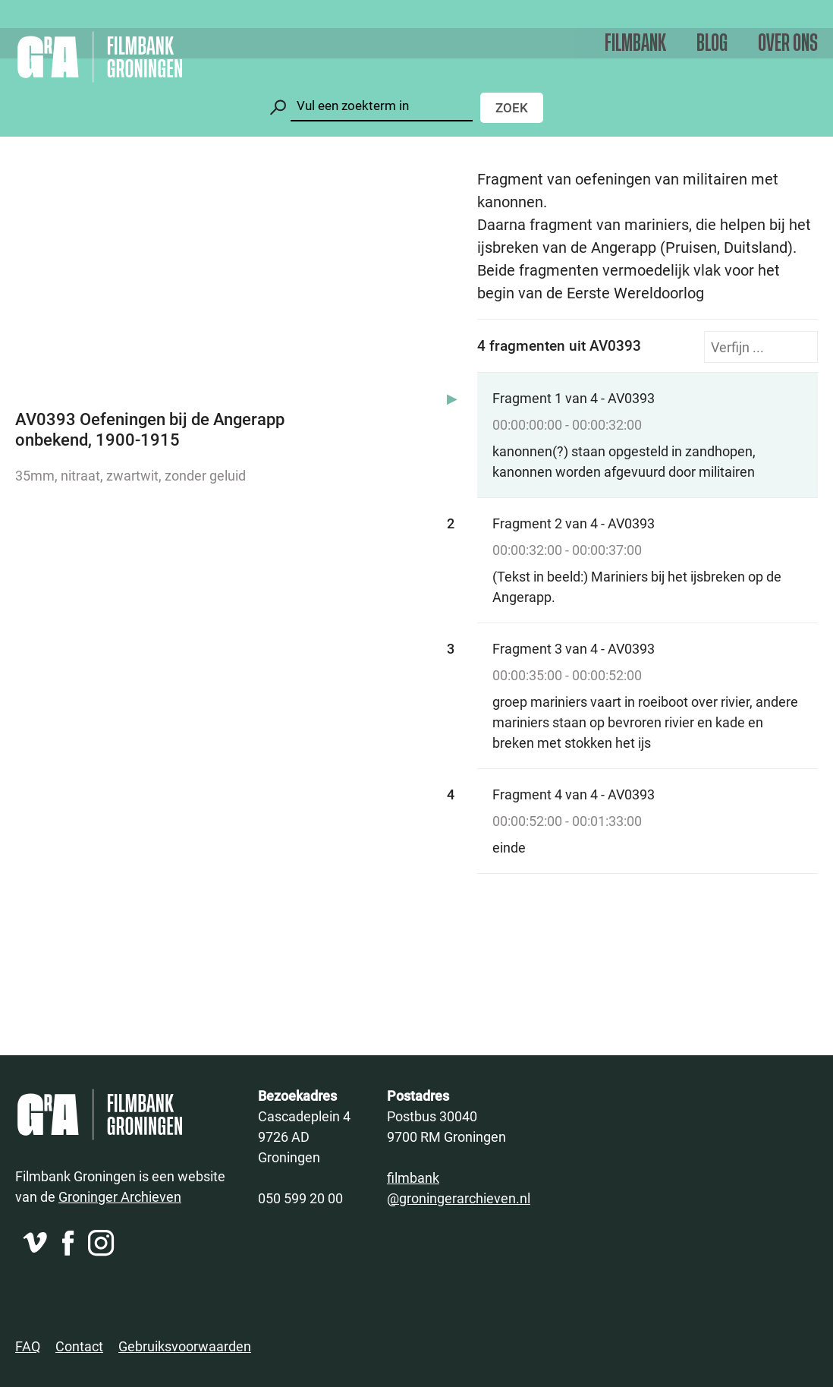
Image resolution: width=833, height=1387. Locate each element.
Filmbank (635, 43)
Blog (712, 43)
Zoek (511, 107)
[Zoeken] (382, 105)
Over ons (788, 43)
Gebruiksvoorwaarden (184, 1346)
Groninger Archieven (119, 1196)
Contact (79, 1346)
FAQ (27, 1346)
